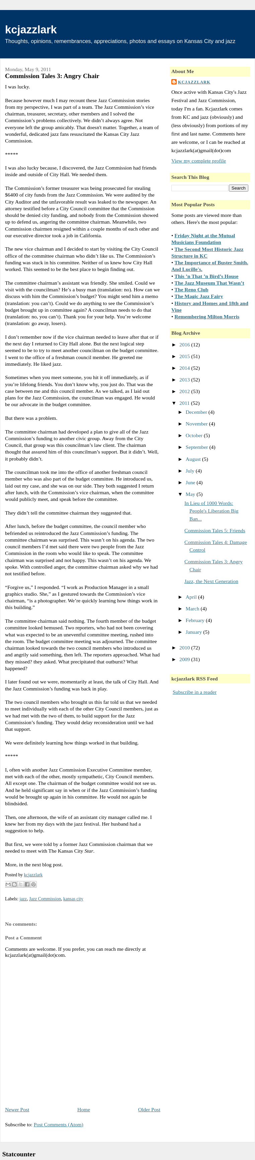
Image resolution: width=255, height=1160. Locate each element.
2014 (185, 368)
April (192, 597)
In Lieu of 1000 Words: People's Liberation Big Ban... (211, 511)
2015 (185, 356)
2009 (185, 659)
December (197, 412)
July (191, 471)
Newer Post (17, 1109)
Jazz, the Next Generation (211, 581)
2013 (185, 379)
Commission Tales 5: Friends (214, 530)
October (195, 435)
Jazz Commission (45, 898)
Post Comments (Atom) (58, 1124)
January (194, 632)
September (197, 447)
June (191, 482)
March (193, 608)
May (191, 494)
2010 (185, 647)
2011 (185, 403)
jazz (23, 898)
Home (83, 1109)
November (197, 423)
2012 (185, 391)
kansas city (73, 898)
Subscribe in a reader (195, 692)
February (196, 620)
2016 (185, 344)
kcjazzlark (31, 29)
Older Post (149, 1109)
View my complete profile (198, 161)
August (194, 459)
